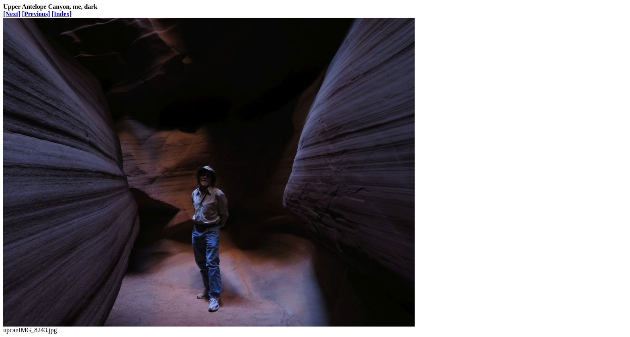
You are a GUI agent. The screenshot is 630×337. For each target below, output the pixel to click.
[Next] (11, 13)
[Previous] (36, 13)
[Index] (62, 13)
